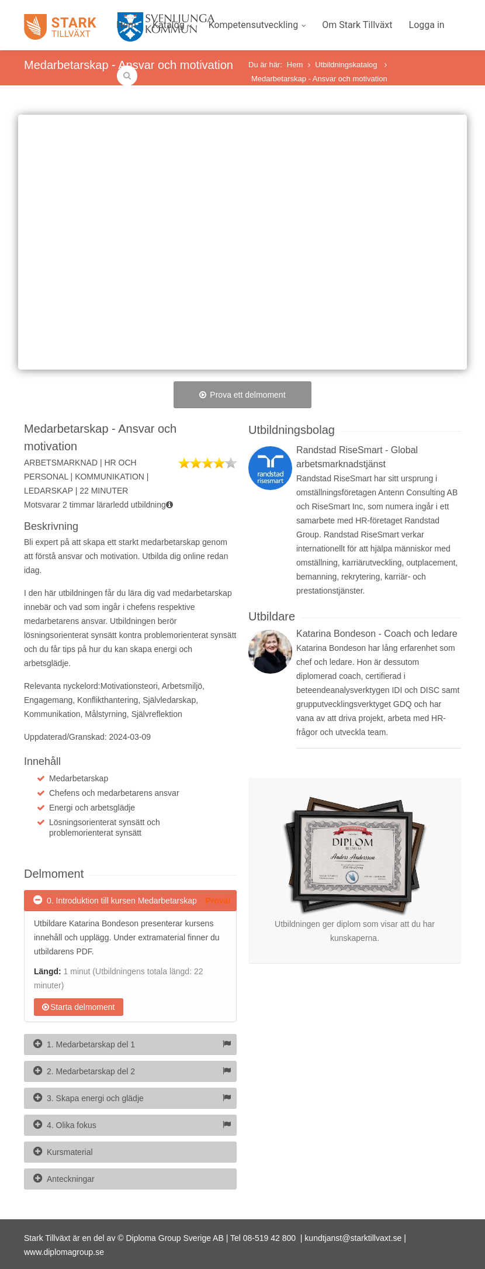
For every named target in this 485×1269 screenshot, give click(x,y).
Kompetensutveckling (257, 24)
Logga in (427, 24)
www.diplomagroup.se (64, 1252)
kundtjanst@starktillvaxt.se (352, 1238)
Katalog (172, 24)
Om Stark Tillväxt (357, 24)
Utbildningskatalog (347, 64)
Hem (126, 24)
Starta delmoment (78, 1007)
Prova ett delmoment (242, 394)
